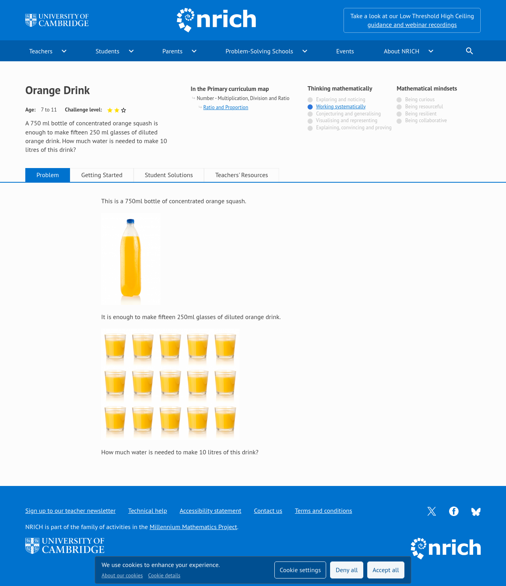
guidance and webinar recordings (412, 24)
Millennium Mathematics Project (193, 527)
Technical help (147, 510)
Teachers (41, 51)
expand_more (64, 51)
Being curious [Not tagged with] (419, 99)
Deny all (347, 570)
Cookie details (164, 575)
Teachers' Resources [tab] (241, 175)
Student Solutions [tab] (169, 175)
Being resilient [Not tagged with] (420, 113)
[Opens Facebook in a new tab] (454, 510)
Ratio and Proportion (225, 107)
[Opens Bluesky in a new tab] (476, 511)
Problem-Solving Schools (259, 51)
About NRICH (401, 51)
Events (345, 51)
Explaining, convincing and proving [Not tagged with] (354, 127)
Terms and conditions (323, 510)
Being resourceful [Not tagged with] (424, 106)
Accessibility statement (210, 510)
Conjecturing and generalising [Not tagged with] (348, 113)
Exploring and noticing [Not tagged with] (340, 99)
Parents (172, 51)
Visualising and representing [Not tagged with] (346, 120)
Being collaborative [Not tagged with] (426, 120)
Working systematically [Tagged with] (341, 106)
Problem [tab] (47, 175)
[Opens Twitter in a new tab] (431, 510)
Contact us (268, 510)
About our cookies (122, 575)
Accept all (386, 570)
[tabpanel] (253, 326)
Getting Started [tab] (101, 175)
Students (107, 51)
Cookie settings (300, 570)
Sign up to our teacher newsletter (70, 510)
